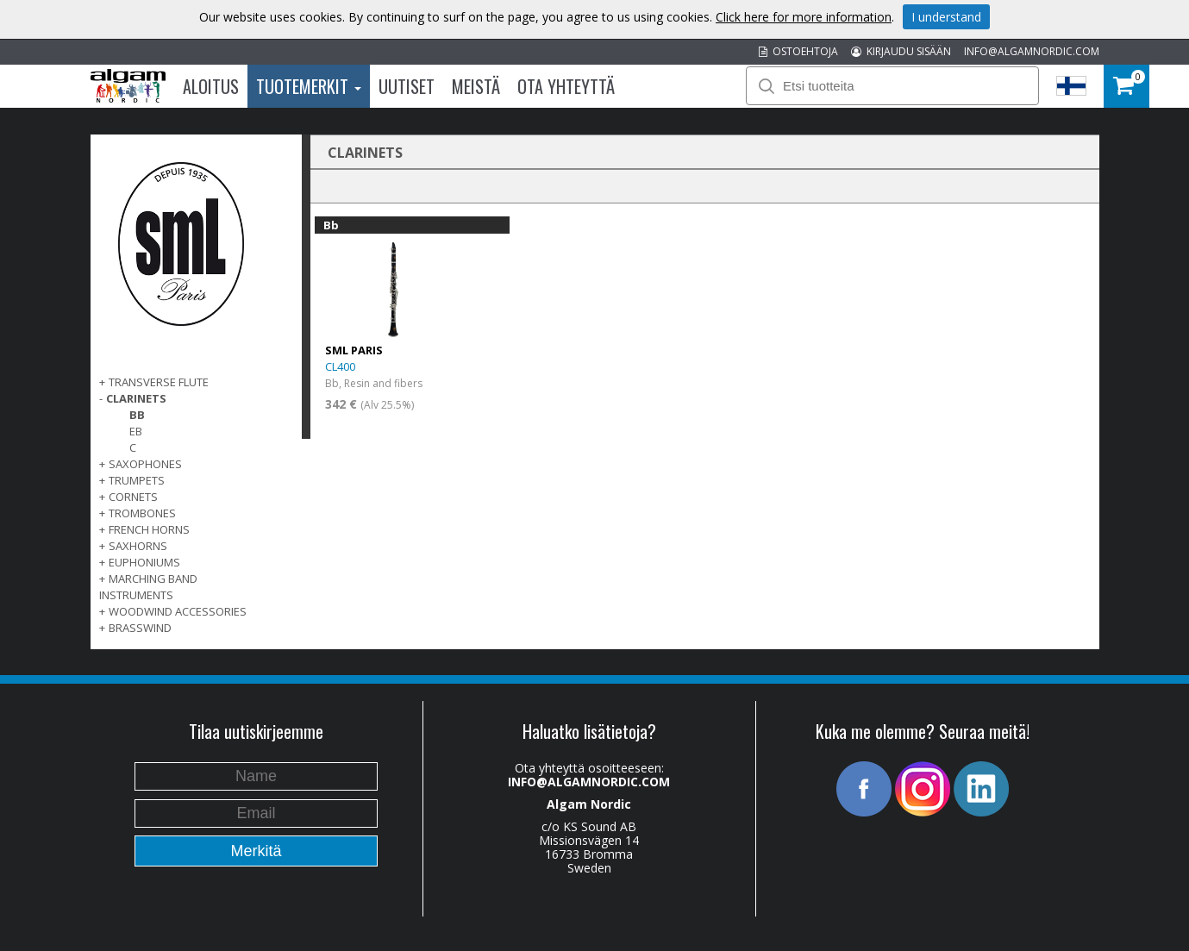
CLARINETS (136, 398)
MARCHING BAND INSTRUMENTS (148, 587)
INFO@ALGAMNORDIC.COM (1031, 51)
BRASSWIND (140, 627)
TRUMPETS (137, 480)
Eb (135, 431)
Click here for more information (804, 17)
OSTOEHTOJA (798, 51)
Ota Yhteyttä (566, 86)
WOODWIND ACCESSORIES (178, 611)
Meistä (476, 86)
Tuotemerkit (308, 86)
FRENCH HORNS (149, 529)
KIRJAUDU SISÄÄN (901, 51)
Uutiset (407, 86)
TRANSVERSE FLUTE (159, 382)
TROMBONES (142, 513)
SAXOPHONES (145, 464)
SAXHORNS (138, 546)
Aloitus (211, 86)
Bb (137, 414)
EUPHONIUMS (144, 562)
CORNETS (133, 496)
